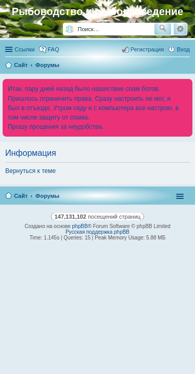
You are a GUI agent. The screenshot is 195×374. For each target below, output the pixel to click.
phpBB (80, 226)
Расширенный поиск (180, 29)
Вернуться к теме (30, 171)
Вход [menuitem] (183, 49)
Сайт (21, 196)
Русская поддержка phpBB (97, 232)
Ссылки (25, 49)
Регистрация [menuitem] (147, 49)
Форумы (47, 196)
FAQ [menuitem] (53, 49)
